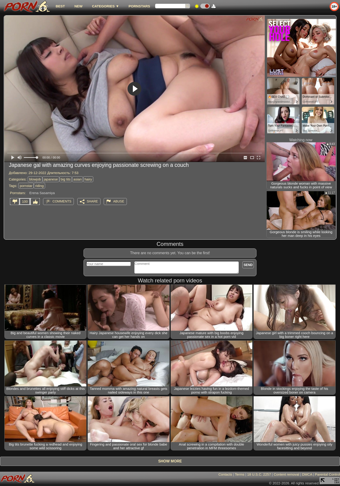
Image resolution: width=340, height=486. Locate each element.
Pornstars (139, 6)
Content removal (286, 474)
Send (248, 265)
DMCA (307, 474)
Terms (239, 474)
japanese (51, 179)
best (60, 6)
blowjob (35, 179)
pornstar (26, 186)
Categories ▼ (105, 6)
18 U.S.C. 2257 (259, 474)
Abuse (118, 201)
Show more (170, 461)
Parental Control (327, 474)
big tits (66, 179)
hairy (88, 179)
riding (39, 186)
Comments (62, 201)
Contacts (225, 474)
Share (92, 201)
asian (77, 179)
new (78, 6)
